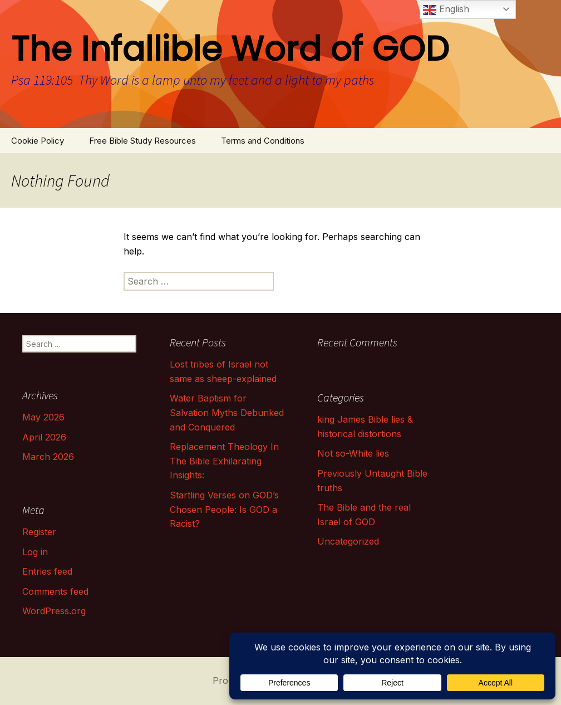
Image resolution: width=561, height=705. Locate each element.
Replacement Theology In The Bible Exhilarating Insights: (224, 461)
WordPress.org (54, 610)
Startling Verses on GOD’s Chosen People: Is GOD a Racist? (224, 509)
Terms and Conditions (262, 140)
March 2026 (48, 456)
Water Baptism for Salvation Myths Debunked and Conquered (227, 412)
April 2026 (44, 437)
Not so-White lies (353, 453)
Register (39, 531)
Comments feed (55, 591)
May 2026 (43, 417)
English (446, 10)
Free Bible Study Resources (142, 140)
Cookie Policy (37, 140)
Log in (35, 551)
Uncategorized (348, 541)
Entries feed (47, 571)
